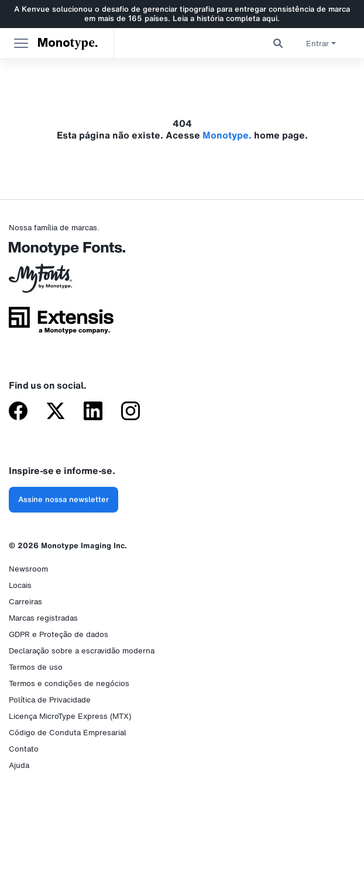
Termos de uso (36, 667)
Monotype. (227, 135)
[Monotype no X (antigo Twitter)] (55, 412)
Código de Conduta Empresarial (67, 732)
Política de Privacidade (50, 699)
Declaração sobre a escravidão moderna (81, 650)
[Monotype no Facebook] (18, 412)
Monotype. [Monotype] (67, 43)
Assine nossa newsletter (63, 499)
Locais (20, 585)
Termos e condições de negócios (69, 683)
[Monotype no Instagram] (130, 412)
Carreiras (25, 601)
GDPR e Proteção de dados (58, 634)
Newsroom (28, 568)
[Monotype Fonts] (61, 253)
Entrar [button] (321, 43)
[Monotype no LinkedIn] (93, 412)
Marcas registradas (43, 618)
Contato (24, 749)
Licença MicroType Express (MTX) (70, 716)
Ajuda (19, 765)
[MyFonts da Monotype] (61, 282)
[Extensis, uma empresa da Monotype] (61, 324)
